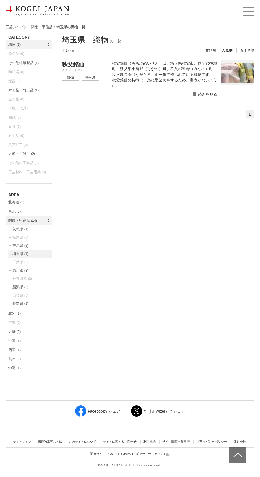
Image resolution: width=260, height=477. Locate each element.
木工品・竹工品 (23, 90)
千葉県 (20, 262)
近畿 (14, 332)
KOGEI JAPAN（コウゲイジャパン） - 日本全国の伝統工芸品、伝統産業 (36, 14)
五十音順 (247, 50)
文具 (14, 126)
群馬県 (20, 245)
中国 (14, 341)
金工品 (16, 99)
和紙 (14, 117)
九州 (14, 359)
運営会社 (240, 441)
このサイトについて (82, 441)
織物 (14, 44)
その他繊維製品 (23, 63)
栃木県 (20, 237)
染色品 (16, 54)
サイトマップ (22, 441)
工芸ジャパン (16, 27)
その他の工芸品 (23, 163)
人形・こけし (21, 154)
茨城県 (20, 229)
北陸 (14, 313)
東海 (14, 322)
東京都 (20, 270)
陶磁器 (16, 72)
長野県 (20, 303)
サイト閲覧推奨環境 (176, 441)
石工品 (16, 136)
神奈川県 (22, 279)
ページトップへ (237, 451)
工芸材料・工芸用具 (27, 172)
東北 (14, 211)
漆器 (14, 81)
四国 (14, 350)
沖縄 (15, 368)
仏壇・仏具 (19, 108)
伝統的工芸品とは (50, 441)
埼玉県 (20, 254)
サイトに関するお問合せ (120, 441)
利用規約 (149, 441)
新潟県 (20, 287)
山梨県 (20, 295)
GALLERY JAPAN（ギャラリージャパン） (139, 454)
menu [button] (248, 10)
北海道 (16, 202)
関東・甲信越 (42, 27)
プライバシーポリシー (211, 441)
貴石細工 (18, 145)
